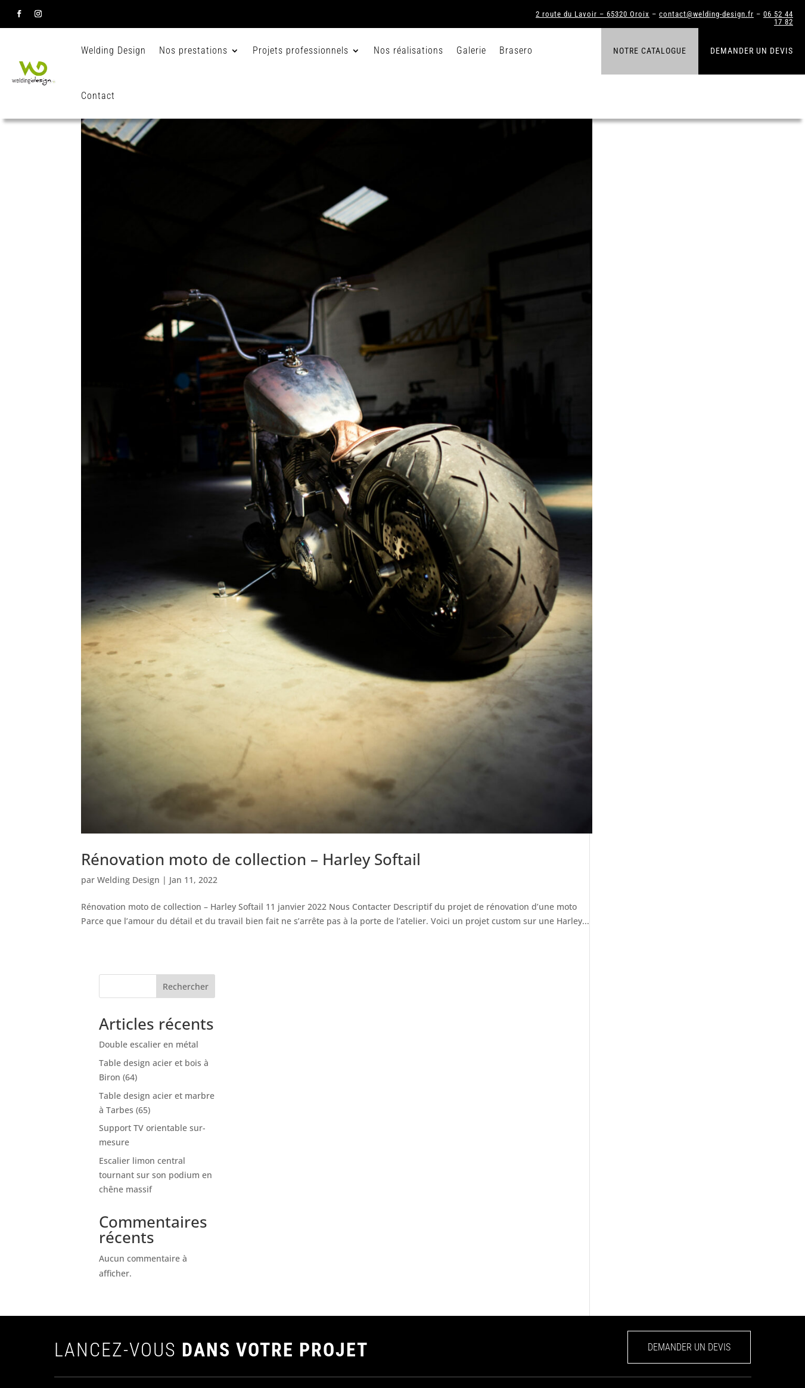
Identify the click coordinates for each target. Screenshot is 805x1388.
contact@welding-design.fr (706, 14)
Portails (556, 1218)
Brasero (518, 50)
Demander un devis (751, 50)
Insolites (558, 1277)
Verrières (559, 1199)
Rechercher (695, 165)
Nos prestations (195, 50)
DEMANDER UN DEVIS (689, 1053)
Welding (437, 1179)
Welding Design (115, 50)
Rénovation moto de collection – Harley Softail (251, 890)
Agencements (567, 1238)
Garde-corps (565, 1179)
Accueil (436, 1159)
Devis (433, 1258)
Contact (100, 95)
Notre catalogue (649, 50)
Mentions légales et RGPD (707, 1361)
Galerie (474, 50)
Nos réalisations (411, 50)
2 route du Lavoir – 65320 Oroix (592, 14)
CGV (641, 1361)
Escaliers (559, 1159)
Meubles (558, 1258)
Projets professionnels (303, 50)
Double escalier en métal (657, 223)
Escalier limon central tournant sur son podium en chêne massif (664, 354)
